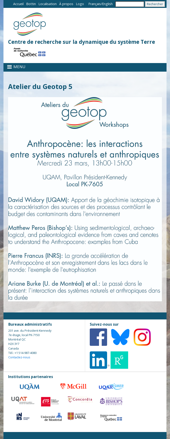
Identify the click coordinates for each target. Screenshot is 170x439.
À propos (66, 4)
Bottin (31, 4)
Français (94, 4)
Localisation (47, 4)
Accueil (18, 4)
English (107, 4)
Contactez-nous (19, 357)
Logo (80, 4)
